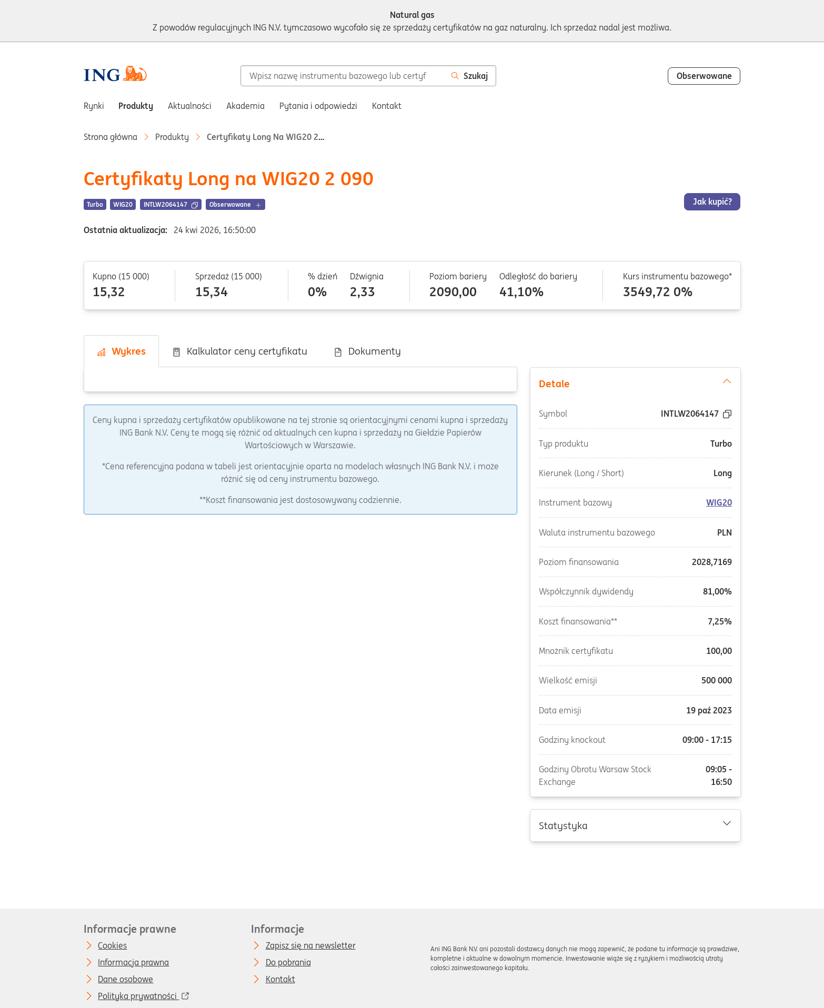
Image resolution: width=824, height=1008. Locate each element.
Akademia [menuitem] (245, 105)
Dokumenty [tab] (367, 351)
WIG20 (719, 503)
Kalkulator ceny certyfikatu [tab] (239, 351)
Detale (634, 383)
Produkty (172, 137)
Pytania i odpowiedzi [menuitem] (318, 105)
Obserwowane (704, 75)
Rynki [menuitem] (94, 105)
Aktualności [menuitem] (190, 105)
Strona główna (110, 137)
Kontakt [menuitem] (386, 105)
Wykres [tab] (121, 351)
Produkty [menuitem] (135, 105)
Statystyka (634, 825)
